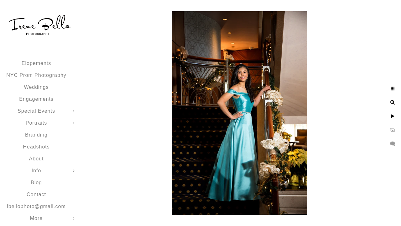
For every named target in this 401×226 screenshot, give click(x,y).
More (36, 218)
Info (36, 170)
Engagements (36, 99)
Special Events (36, 111)
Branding (36, 134)
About (36, 158)
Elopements (36, 63)
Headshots (36, 146)
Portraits (36, 123)
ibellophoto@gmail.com (36, 206)
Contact (36, 194)
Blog (36, 182)
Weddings (36, 87)
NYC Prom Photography (36, 75)
